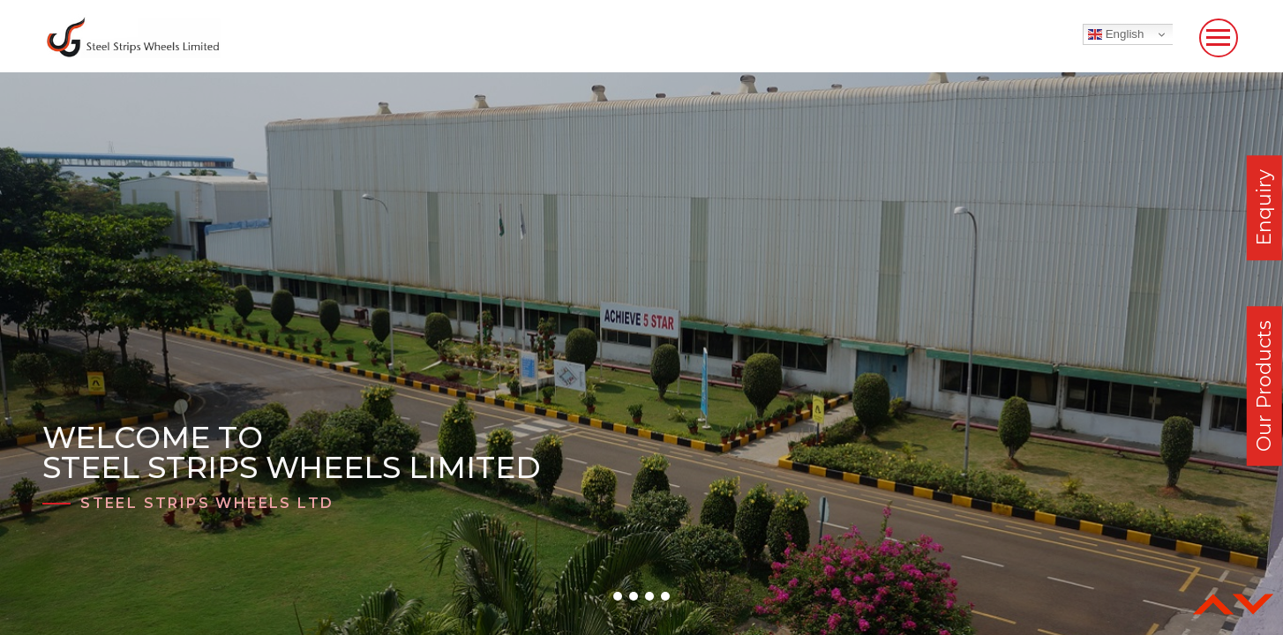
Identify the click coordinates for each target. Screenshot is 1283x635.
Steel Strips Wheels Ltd (207, 503)
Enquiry (1264, 207)
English (1116, 34)
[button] (617, 596)
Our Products (1264, 386)
